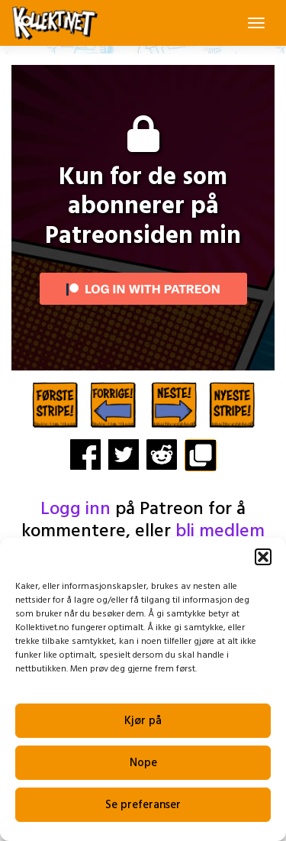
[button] (263, 556)
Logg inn (75, 509)
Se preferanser (143, 805)
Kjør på (143, 721)
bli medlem (220, 531)
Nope (143, 763)
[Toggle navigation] (256, 22)
